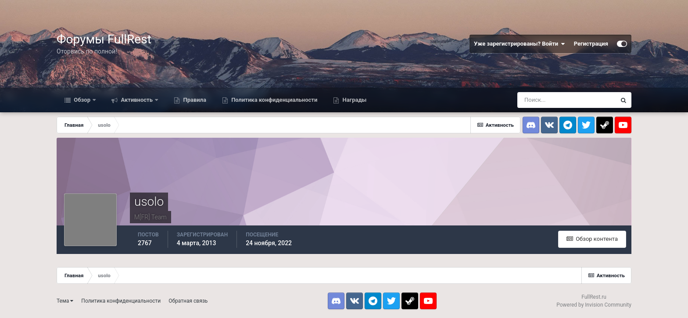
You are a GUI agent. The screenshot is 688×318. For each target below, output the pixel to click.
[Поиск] (566, 100)
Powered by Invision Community (593, 305)
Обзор (82, 99)
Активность (136, 99)
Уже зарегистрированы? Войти (519, 44)
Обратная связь (188, 301)
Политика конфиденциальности (273, 99)
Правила (194, 99)
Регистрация (591, 43)
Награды (353, 99)
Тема (65, 301)
